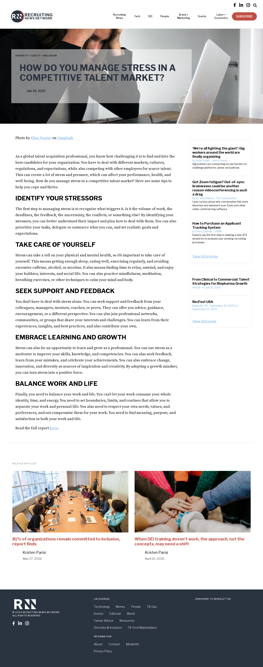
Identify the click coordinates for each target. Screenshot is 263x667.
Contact (114, 644)
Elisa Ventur (41, 138)
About (98, 644)
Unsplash (65, 138)
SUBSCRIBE (244, 16)
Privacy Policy (103, 651)
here (54, 428)
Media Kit (132, 644)
